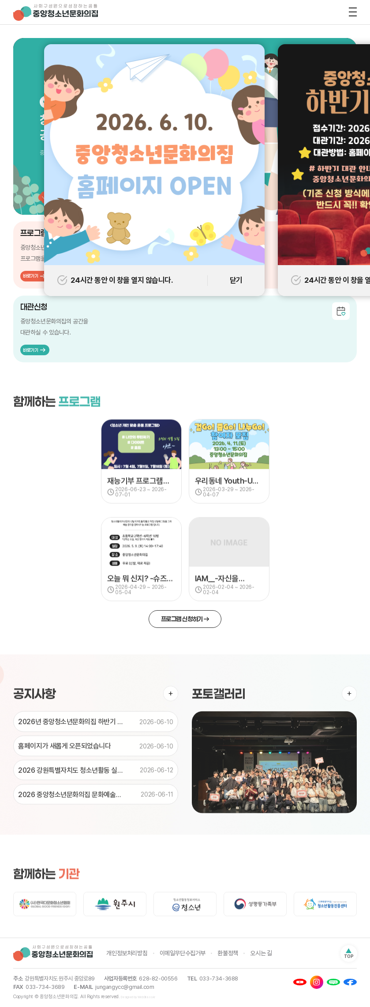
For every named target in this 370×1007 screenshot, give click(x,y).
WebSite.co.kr (146, 997)
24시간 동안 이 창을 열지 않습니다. (115, 280)
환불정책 (227, 953)
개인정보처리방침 (126, 953)
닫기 (236, 280)
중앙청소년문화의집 (57, 12)
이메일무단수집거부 (183, 953)
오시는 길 (261, 953)
